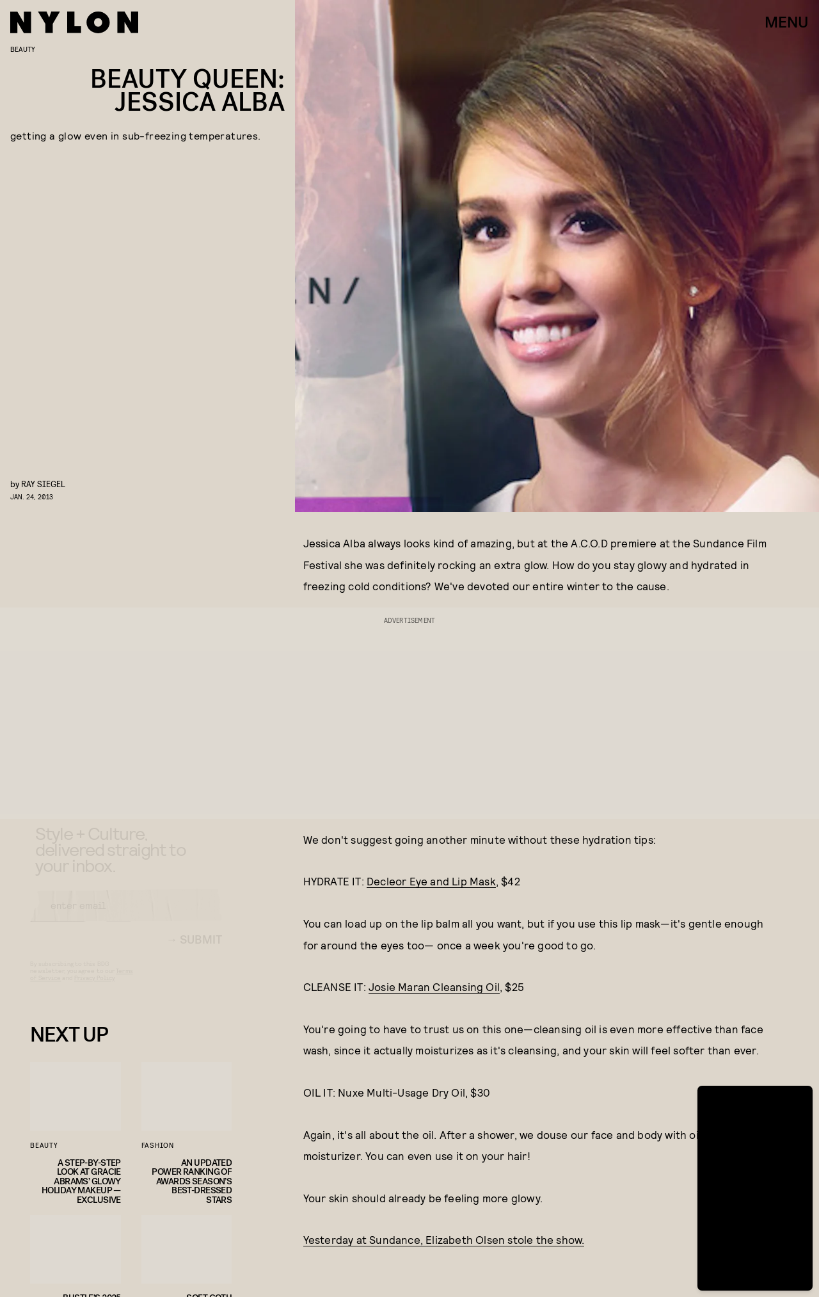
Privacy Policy (94, 989)
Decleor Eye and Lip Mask (431, 880)
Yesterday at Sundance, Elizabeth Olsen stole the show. (444, 1239)
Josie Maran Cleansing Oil (434, 986)
